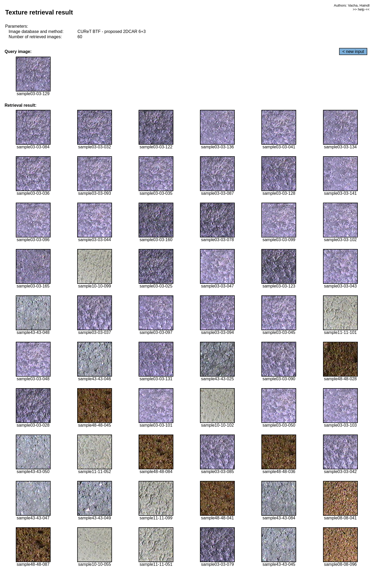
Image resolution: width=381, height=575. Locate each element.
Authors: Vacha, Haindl (351, 5)
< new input (353, 51)
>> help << (361, 9)
